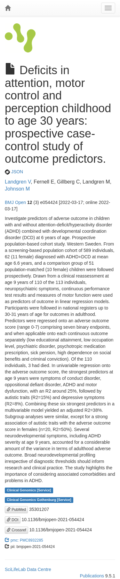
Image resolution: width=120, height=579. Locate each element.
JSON (14, 171)
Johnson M (17, 189)
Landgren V (18, 181)
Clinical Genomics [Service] (29, 490)
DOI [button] (13, 520)
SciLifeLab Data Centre (28, 569)
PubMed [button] (16, 509)
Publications (92, 575)
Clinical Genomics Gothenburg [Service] (39, 500)
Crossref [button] (16, 530)
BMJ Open (15, 202)
